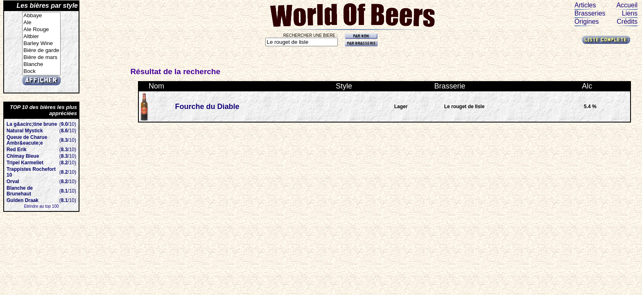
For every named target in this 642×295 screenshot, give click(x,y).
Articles (585, 5)
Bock (41, 71)
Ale (41, 22)
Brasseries (590, 13)
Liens (629, 13)
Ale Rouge (41, 29)
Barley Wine (41, 43)
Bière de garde (41, 50)
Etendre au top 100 (41, 206)
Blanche (41, 64)
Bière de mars (41, 57)
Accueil (626, 5)
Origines (586, 21)
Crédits (627, 21)
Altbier (41, 36)
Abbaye (41, 15)
